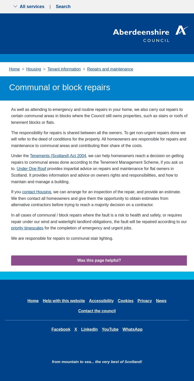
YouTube (110, 329)
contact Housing (36, 192)
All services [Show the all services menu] (28, 6)
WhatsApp (132, 329)
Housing (33, 69)
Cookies (125, 301)
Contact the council (97, 311)
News (161, 301)
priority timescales (27, 228)
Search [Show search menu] (63, 6)
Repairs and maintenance (110, 69)
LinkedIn (89, 329)
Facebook (61, 329)
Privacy (144, 301)
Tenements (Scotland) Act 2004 (58, 156)
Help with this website (64, 301)
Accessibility (101, 301)
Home (14, 69)
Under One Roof (31, 168)
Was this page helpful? (99, 260)
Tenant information (64, 69)
